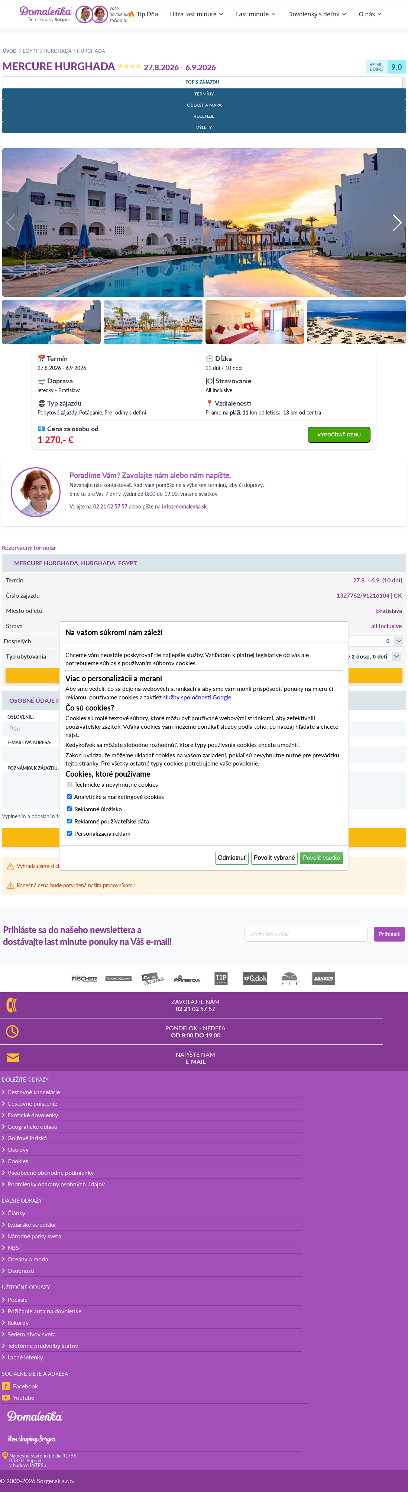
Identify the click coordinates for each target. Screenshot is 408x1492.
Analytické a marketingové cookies (119, 796)
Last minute (256, 14)
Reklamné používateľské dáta (111, 821)
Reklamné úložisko (98, 808)
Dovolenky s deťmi (317, 14)
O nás (370, 14)
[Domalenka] (46, 14)
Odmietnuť (232, 858)
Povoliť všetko (321, 858)
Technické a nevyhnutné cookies (116, 784)
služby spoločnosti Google (197, 697)
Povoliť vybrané (274, 858)
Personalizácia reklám (102, 833)
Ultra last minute (197, 14)
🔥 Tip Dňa (143, 14)
